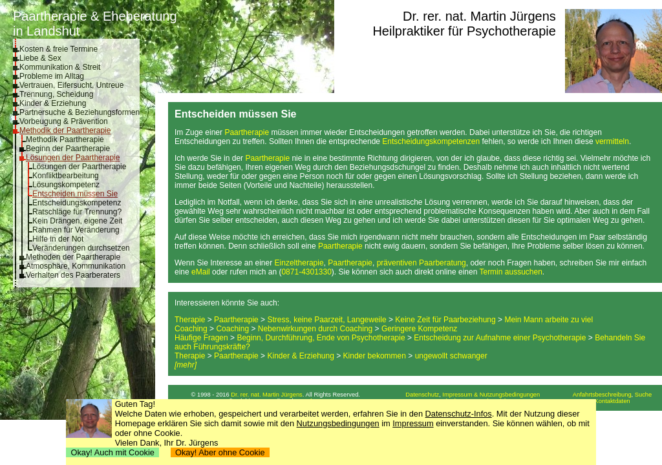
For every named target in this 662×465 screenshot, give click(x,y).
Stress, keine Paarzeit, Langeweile (326, 319)
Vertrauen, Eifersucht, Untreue (71, 85)
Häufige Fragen (201, 337)
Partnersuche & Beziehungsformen (79, 112)
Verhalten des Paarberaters (73, 275)
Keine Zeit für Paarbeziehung (445, 319)
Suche (643, 394)
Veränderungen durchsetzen (81, 248)
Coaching (191, 328)
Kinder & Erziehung (52, 103)
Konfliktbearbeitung (65, 175)
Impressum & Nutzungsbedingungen (491, 394)
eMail (200, 271)
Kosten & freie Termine (58, 49)
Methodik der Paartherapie (65, 130)
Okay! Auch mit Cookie (112, 452)
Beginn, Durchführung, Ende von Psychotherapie (321, 337)
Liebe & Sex (40, 58)
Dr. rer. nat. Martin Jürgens (479, 16)
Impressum (412, 423)
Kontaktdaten (612, 401)
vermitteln (612, 141)
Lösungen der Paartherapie (73, 157)
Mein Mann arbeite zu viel (548, 319)
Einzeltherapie (299, 262)
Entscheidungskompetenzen (431, 141)
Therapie (190, 319)
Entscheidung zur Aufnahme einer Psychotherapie (500, 337)
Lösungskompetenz (66, 184)
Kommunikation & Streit (59, 67)
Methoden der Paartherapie (73, 257)
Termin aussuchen (510, 271)
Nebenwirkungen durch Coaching (315, 328)
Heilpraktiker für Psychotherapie (463, 31)
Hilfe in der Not (57, 238)
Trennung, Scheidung (56, 94)
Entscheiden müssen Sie (75, 193)
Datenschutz (422, 394)
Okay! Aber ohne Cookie (220, 452)
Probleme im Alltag (51, 76)
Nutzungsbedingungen (338, 423)
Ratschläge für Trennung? (77, 211)
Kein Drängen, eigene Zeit (77, 220)
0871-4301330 (306, 271)
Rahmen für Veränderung (76, 229)
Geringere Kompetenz (419, 328)
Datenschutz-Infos (458, 413)
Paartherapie (246, 132)
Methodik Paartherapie (65, 139)
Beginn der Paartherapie (68, 148)
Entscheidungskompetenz (76, 202)
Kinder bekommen (374, 355)
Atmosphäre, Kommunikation (75, 266)
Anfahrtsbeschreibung (602, 394)
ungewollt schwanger (451, 355)
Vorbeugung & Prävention (63, 121)
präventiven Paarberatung (421, 262)
